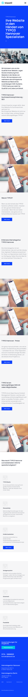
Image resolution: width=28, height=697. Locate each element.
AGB (2, 682)
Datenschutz (19, 682)
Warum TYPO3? (7, 198)
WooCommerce (10, 690)
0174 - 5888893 (7, 654)
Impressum (9, 682)
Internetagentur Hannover (10, 665)
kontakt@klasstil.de (8, 656)
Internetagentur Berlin (9, 673)
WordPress (4, 690)
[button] (25, 3)
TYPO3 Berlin (7, 535)
